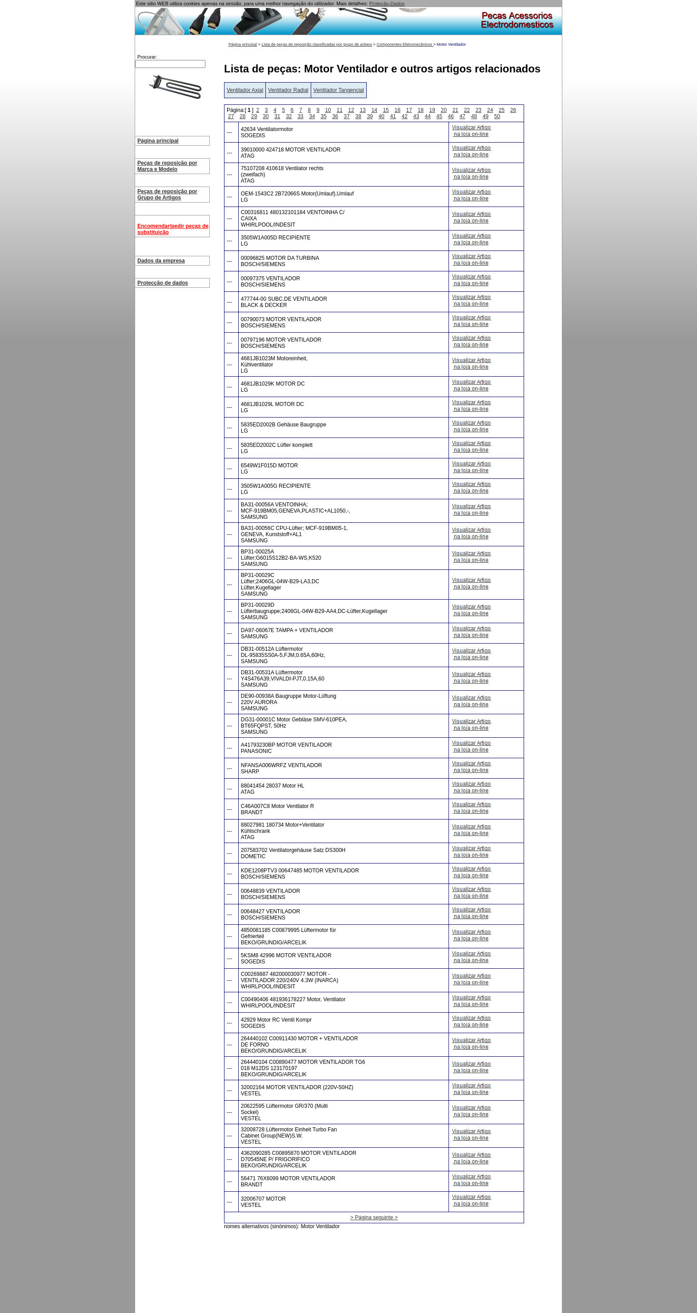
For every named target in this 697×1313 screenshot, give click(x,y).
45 (439, 116)
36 (335, 116)
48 (474, 116)
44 (428, 116)
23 (478, 110)
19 (432, 110)
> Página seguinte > (374, 1217)
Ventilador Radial (288, 90)
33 (300, 116)
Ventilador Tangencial (338, 90)
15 (386, 110)
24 (490, 110)
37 (346, 116)
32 (289, 116)
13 (362, 110)
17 (409, 110)
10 (328, 110)
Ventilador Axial (245, 90)
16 (397, 110)
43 (416, 116)
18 (421, 110)
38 (358, 116)
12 (351, 110)
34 (312, 116)
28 (242, 116)
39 (370, 116)
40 (381, 116)
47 (462, 116)
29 (254, 116)
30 (265, 116)
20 (444, 110)
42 (404, 116)
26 (513, 110)
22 (467, 110)
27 (231, 116)
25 (502, 110)
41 (393, 116)
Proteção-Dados (387, 3)
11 (339, 110)
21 (455, 110)
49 (486, 116)
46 (451, 116)
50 (497, 116)
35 (323, 116)
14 (374, 110)
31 (277, 116)
